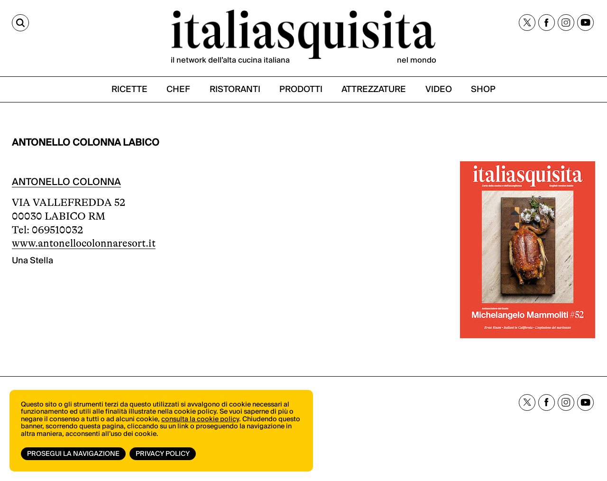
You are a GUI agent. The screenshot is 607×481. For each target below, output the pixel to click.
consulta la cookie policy (200, 419)
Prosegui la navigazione (73, 454)
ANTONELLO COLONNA (66, 182)
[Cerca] (20, 22)
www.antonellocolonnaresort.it (84, 243)
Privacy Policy (163, 454)
